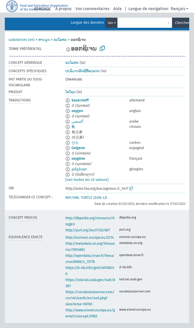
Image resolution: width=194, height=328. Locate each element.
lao (110, 23)
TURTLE (86, 198)
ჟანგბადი (79, 169)
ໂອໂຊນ (70, 92)
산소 (75, 143)
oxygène (78, 158)
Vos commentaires (92, 8)
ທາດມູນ (44, 40)
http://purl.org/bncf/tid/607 (87, 230)
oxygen (77, 111)
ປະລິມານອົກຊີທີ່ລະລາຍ (82, 71)
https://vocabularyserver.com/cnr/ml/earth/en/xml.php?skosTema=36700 (89, 298)
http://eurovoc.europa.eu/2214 (89, 237)
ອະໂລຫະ (60, 40)
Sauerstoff (80, 100)
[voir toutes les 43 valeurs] (87, 180)
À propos (63, 8)
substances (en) (22, 40)
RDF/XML (72, 198)
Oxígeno (78, 148)
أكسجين (77, 121)
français (178, 8)
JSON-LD (100, 198)
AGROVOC (42, 8)
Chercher (182, 23)
